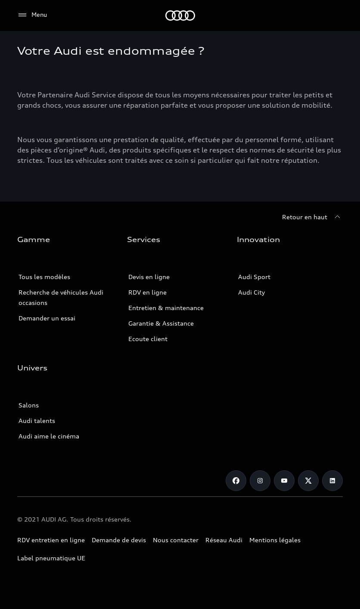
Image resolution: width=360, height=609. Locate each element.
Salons (29, 405)
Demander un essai (47, 318)
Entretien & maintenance (166, 307)
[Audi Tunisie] (180, 15)
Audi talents (37, 420)
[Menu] (32, 15)
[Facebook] (236, 480)
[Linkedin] (332, 480)
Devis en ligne (149, 276)
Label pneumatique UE (51, 558)
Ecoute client (148, 338)
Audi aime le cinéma (49, 436)
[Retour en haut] (312, 217)
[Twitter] (308, 480)
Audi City (251, 292)
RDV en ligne (147, 292)
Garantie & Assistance (161, 323)
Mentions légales (275, 540)
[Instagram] (260, 480)
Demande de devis (119, 540)
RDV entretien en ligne (51, 540)
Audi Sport (254, 276)
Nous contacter (176, 540)
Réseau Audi (223, 540)
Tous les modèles (44, 276)
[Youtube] (284, 480)
